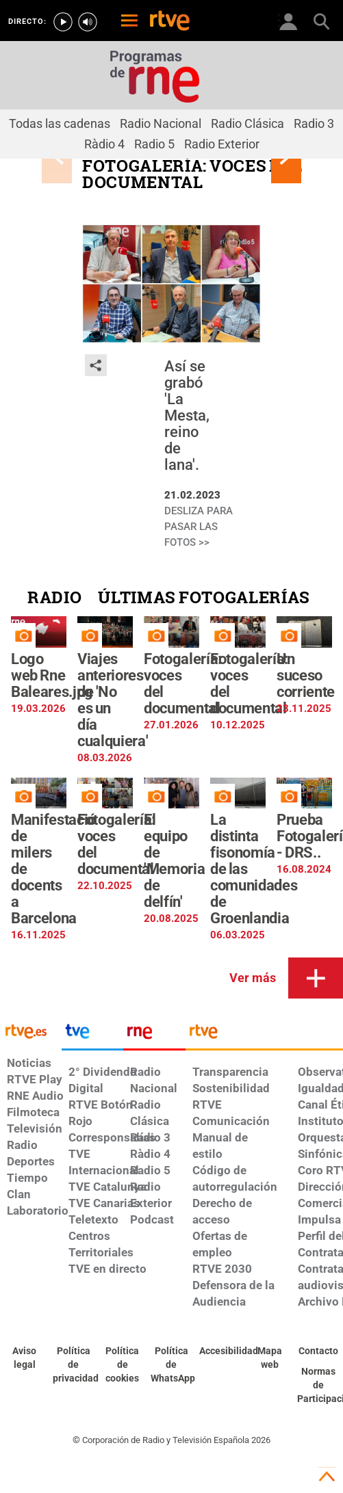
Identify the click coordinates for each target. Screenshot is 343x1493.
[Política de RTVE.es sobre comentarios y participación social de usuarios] (318, 1385)
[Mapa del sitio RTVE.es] (270, 1358)
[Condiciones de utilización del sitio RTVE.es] (24, 1358)
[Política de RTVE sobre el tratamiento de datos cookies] (122, 1365)
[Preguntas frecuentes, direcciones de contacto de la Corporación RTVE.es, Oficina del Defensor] (318, 1351)
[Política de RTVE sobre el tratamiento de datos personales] (74, 1365)
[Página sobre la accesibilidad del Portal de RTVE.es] (220, 1351)
